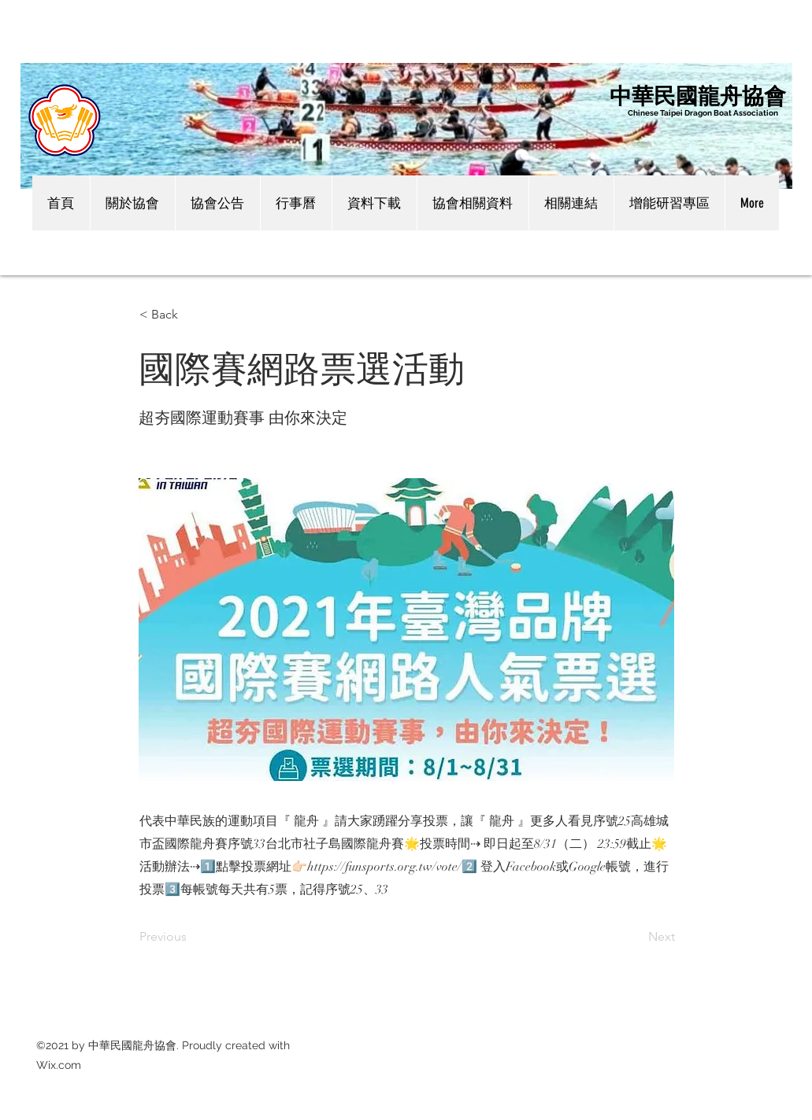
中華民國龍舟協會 (698, 94)
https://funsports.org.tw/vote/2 (392, 867)
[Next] (635, 937)
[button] (132, 202)
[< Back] (191, 314)
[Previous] (191, 937)
